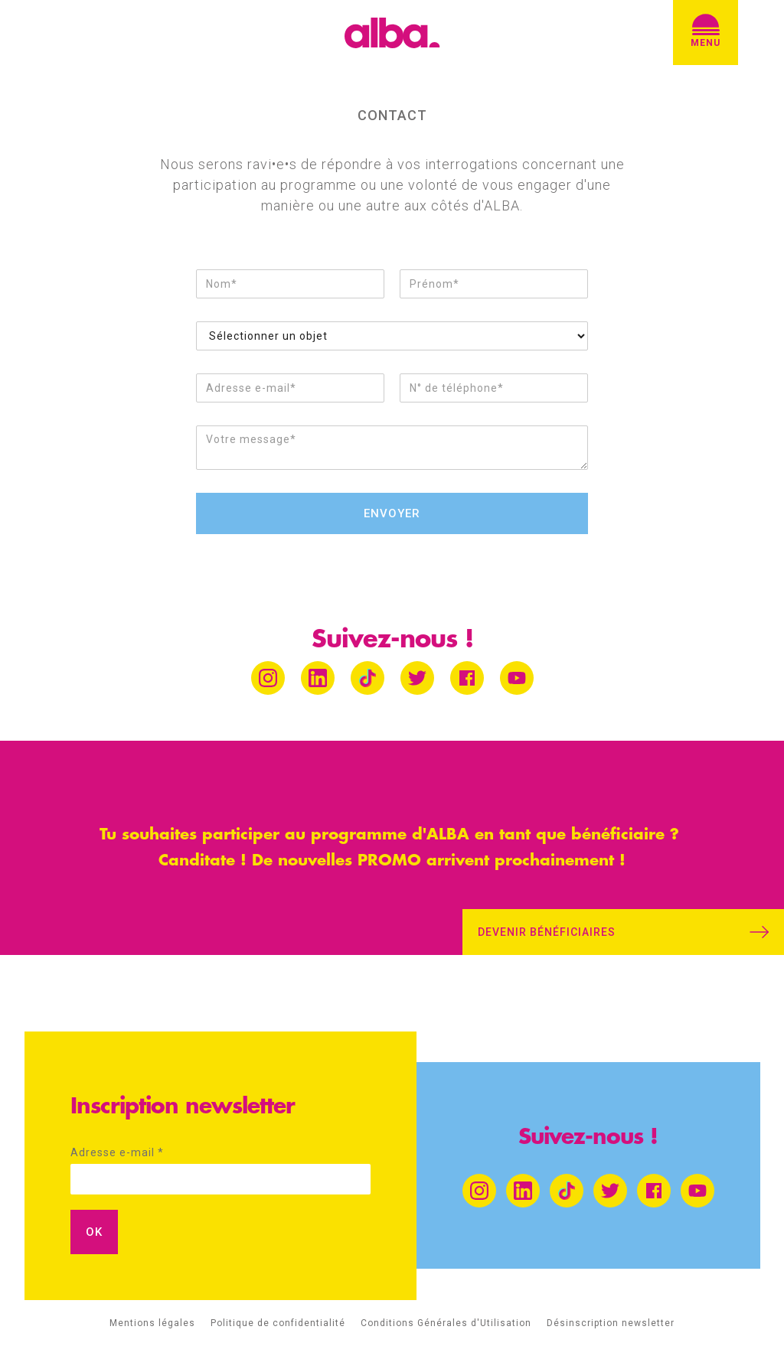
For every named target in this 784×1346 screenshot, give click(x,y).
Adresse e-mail (117, 1152)
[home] (392, 33)
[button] (705, 32)
